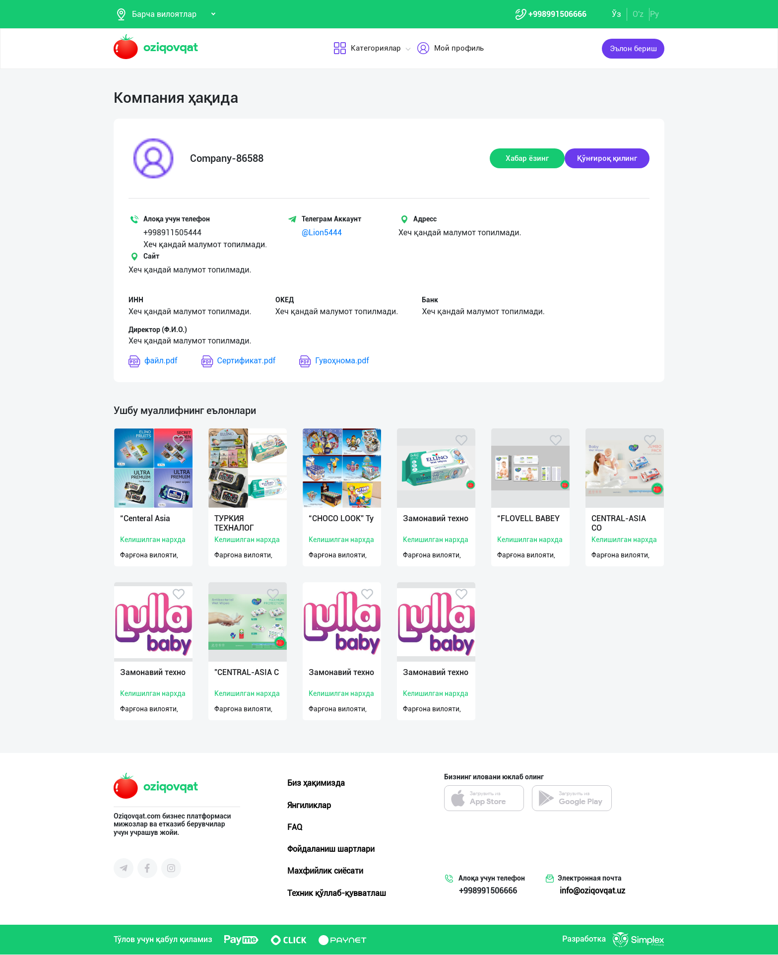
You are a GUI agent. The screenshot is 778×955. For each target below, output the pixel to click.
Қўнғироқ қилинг (607, 158)
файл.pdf (153, 362)
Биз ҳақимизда (316, 783)
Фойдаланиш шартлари (331, 849)
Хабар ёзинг (527, 158)
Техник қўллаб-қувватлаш (336, 893)
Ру (654, 14)
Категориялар (366, 49)
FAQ (294, 827)
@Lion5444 (322, 233)
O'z (638, 14)
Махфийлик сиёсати (325, 871)
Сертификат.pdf (238, 362)
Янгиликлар (309, 806)
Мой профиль (450, 49)
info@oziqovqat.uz (592, 891)
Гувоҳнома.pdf (334, 362)
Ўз (616, 14)
